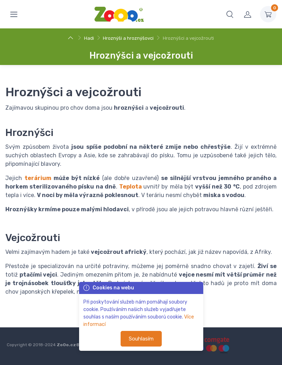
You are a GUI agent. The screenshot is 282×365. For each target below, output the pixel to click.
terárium (37, 178)
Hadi (89, 38)
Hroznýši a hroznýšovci (128, 38)
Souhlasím (141, 339)
